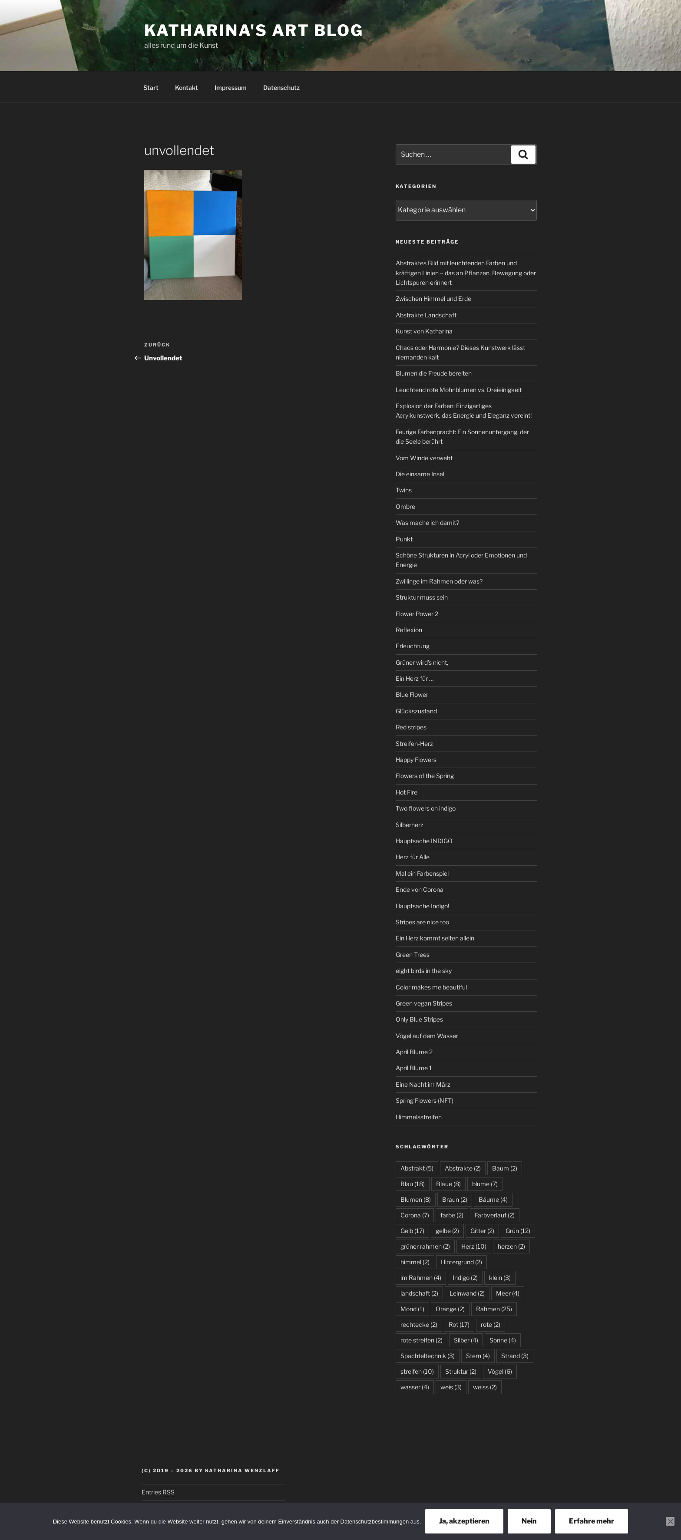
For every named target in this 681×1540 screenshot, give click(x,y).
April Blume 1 (414, 1068)
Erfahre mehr (591, 1521)
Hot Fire (406, 792)
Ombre (405, 506)
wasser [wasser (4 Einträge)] (414, 1387)
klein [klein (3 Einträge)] (500, 1277)
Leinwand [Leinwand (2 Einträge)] (467, 1293)
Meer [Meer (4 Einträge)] (507, 1293)
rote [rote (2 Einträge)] (490, 1324)
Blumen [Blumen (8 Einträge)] (415, 1199)
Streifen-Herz (414, 743)
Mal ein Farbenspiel (422, 873)
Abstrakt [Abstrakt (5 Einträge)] (416, 1168)
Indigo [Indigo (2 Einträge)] (465, 1277)
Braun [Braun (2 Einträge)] (454, 1199)
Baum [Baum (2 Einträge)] (504, 1168)
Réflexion (409, 629)
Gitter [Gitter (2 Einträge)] (482, 1230)
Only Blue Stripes (419, 1019)
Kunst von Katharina (424, 331)
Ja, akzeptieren (464, 1521)
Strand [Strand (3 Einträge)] (515, 1355)
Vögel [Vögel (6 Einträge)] (500, 1371)
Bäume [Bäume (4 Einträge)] (493, 1199)
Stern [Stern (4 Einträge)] (478, 1355)
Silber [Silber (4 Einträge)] (466, 1340)
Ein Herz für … (414, 678)
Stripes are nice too (422, 922)
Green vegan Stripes (424, 1003)
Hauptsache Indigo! (422, 906)
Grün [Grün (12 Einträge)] (518, 1230)
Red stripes (411, 727)
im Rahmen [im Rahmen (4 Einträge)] (420, 1277)
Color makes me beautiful (431, 987)
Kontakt (186, 87)
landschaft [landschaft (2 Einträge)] (419, 1293)
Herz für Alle (413, 857)
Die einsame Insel (420, 474)
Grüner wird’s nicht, (422, 662)
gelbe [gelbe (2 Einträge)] (447, 1230)
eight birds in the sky (424, 970)
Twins (404, 490)
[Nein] (670, 1521)
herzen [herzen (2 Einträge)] (511, 1246)
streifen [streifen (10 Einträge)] (417, 1371)
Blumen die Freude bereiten (434, 373)
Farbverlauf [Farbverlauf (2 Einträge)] (495, 1215)
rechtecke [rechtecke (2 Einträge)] (418, 1324)
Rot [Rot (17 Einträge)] (459, 1324)
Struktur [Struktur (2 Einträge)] (460, 1371)
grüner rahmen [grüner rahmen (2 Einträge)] (425, 1246)
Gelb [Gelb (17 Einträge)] (412, 1230)
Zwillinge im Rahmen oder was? (439, 581)
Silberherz (409, 824)
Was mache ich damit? (427, 522)
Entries (158, 1492)
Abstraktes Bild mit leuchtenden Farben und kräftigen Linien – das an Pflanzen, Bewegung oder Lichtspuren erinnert (466, 272)
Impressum (231, 87)
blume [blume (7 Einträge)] (485, 1183)
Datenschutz (281, 87)
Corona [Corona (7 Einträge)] (414, 1215)
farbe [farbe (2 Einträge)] (451, 1215)
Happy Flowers (416, 759)
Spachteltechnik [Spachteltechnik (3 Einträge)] (427, 1355)
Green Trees (413, 954)
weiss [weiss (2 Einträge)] (485, 1387)
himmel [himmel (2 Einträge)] (415, 1262)
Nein (529, 1521)
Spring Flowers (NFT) (424, 1100)
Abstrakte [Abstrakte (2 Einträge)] (463, 1168)
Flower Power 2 (417, 613)
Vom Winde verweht (424, 458)
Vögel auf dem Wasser (427, 1035)
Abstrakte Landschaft (426, 315)
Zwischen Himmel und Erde (433, 298)
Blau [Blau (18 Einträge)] (412, 1183)
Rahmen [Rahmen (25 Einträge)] (494, 1308)
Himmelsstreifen (419, 1117)
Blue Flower (412, 694)
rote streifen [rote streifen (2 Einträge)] (421, 1340)
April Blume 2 (414, 1051)
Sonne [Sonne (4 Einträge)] (502, 1340)
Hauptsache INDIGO (424, 840)
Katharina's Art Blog (254, 30)
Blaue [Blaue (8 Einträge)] (448, 1183)
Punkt (404, 539)
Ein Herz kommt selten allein (435, 938)
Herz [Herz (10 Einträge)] (473, 1246)
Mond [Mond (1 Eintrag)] (412, 1308)
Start (151, 87)
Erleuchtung (413, 646)
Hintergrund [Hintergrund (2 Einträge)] (461, 1262)
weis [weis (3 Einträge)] (451, 1387)
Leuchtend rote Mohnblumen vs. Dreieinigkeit (459, 389)
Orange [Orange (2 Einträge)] (450, 1308)
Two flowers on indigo (426, 808)
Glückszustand (416, 711)
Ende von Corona (419, 889)
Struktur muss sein (422, 597)
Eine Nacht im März (423, 1084)
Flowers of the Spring (425, 775)
